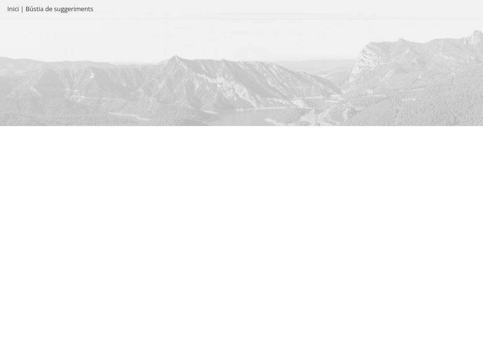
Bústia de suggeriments (59, 8)
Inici (13, 8)
